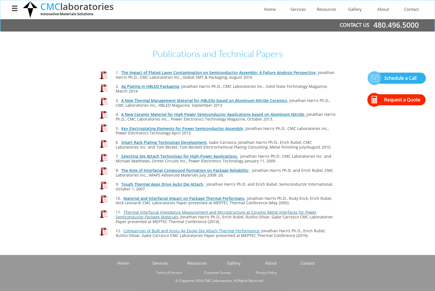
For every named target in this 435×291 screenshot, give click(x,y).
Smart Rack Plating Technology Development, (164, 142)
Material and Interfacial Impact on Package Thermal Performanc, (184, 198)
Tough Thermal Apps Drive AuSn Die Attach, (162, 184)
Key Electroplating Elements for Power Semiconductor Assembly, (182, 128)
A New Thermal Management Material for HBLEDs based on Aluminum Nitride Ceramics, (204, 100)
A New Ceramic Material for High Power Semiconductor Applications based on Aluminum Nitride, (214, 114)
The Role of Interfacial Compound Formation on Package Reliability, (185, 170)
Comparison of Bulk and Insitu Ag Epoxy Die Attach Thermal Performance (191, 230)
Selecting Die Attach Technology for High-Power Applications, (179, 156)
